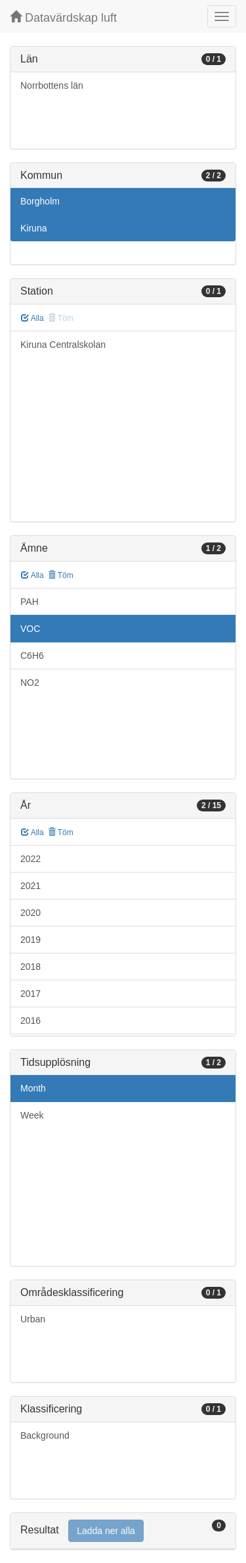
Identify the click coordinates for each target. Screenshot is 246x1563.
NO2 (29, 682)
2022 (30, 859)
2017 (30, 993)
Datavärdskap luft (63, 17)
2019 (30, 939)
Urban (32, 1319)
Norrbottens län (51, 85)
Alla (32, 318)
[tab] (123, 1531)
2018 (30, 966)
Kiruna (33, 228)
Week (32, 1115)
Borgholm (40, 201)
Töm (60, 575)
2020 (30, 912)
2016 (30, 1020)
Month (33, 1088)
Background (45, 1435)
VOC (30, 628)
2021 (30, 885)
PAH (29, 601)
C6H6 (32, 655)
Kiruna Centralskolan (63, 344)
